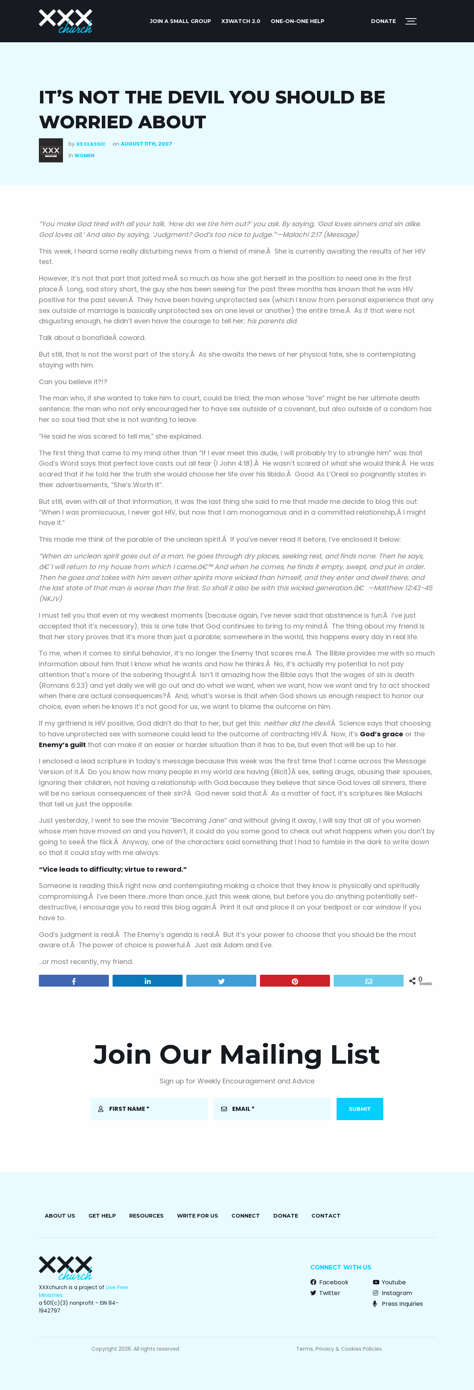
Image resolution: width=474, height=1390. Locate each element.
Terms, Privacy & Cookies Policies (339, 1349)
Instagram (392, 1293)
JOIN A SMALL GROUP (180, 21)
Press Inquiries (398, 1304)
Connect (245, 1215)
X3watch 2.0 (240, 21)
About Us (60, 1215)
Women (84, 155)
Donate (383, 21)
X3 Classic (91, 144)
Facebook (329, 1282)
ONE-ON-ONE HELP (297, 21)
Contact (326, 1215)
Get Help (102, 1215)
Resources (146, 1215)
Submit (360, 1109)
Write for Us (197, 1215)
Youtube (389, 1282)
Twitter (325, 1293)
